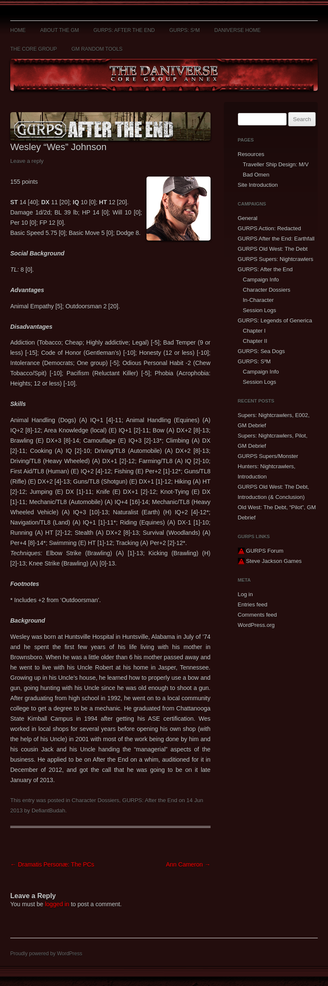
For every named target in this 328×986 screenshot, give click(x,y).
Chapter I (254, 331)
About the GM (59, 30)
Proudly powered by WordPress (46, 954)
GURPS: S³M (184, 30)
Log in (245, 594)
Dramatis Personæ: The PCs (52, 864)
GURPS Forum (261, 551)
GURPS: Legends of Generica (275, 320)
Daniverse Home (237, 30)
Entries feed (252, 604)
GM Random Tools (97, 49)
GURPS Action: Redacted (269, 228)
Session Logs (259, 310)
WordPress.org (256, 625)
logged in (57, 904)
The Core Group (33, 49)
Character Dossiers (95, 800)
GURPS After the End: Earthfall (276, 238)
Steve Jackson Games (270, 561)
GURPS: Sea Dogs (261, 351)
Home (18, 30)
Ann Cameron (188, 864)
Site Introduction (258, 185)
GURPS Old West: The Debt (273, 249)
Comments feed (257, 615)
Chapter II (255, 341)
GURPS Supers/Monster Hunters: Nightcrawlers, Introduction (268, 466)
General (248, 218)
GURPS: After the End (124, 30)
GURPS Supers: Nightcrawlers (275, 259)
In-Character (258, 300)
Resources (251, 154)
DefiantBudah (48, 810)
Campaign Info (261, 279)
